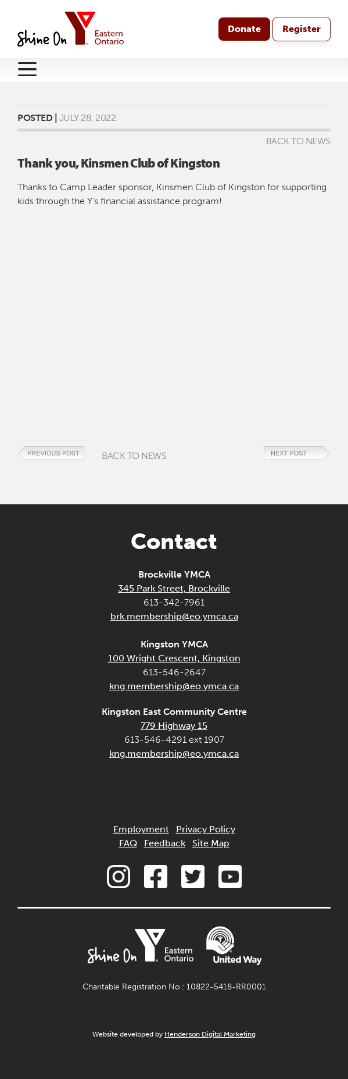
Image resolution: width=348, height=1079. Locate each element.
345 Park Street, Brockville (174, 588)
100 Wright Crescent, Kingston (174, 658)
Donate (244, 28)
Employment (141, 829)
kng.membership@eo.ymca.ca (174, 686)
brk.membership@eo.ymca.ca (174, 616)
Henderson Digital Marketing (210, 1034)
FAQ (128, 843)
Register (301, 28)
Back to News (298, 141)
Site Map (210, 843)
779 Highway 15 (174, 725)
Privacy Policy (205, 829)
